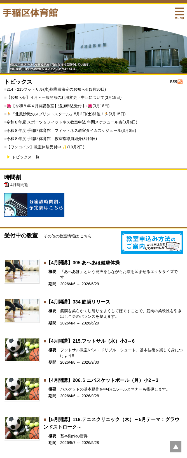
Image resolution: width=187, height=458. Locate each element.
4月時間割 (19, 185)
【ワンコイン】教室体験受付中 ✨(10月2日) (45, 147)
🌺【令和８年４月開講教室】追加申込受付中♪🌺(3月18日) (57, 106)
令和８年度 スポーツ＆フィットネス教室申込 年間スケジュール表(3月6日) (71, 122)
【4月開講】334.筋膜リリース (78, 302)
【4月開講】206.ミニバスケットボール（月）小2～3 (102, 380)
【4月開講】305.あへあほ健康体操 (83, 262)
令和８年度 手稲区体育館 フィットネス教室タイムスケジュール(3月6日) (71, 130)
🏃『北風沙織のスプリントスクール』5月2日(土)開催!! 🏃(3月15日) (65, 114)
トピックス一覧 (25, 157)
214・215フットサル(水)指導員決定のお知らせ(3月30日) (56, 89)
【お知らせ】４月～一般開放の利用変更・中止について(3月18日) (63, 97)
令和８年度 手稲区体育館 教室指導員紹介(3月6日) (51, 138)
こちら (86, 236)
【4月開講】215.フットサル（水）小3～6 (90, 341)
